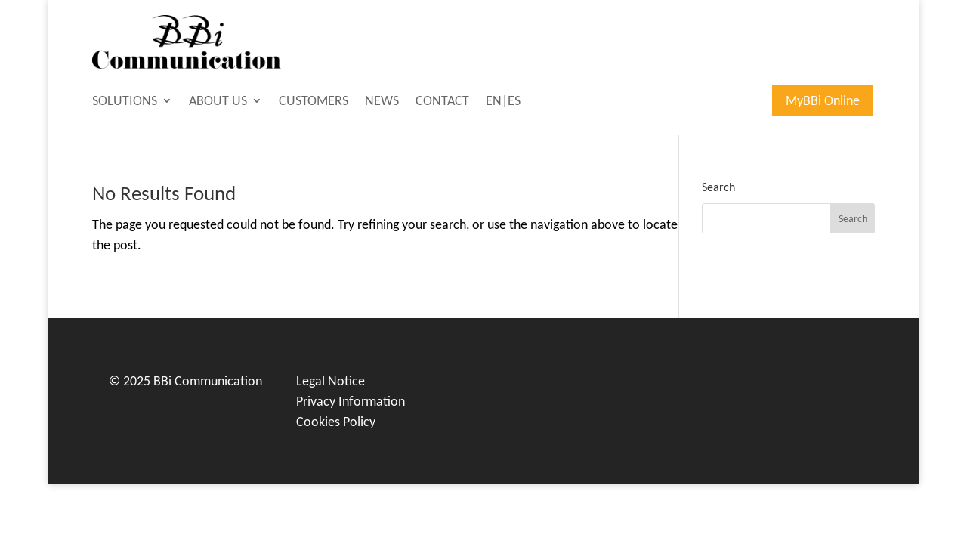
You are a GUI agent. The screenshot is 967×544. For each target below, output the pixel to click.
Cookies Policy (335, 421)
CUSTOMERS (313, 102)
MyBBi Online (823, 100)
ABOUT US (218, 102)
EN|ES (503, 102)
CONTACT (442, 102)
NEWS (382, 102)
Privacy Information (350, 401)
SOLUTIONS (124, 102)
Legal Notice (330, 380)
